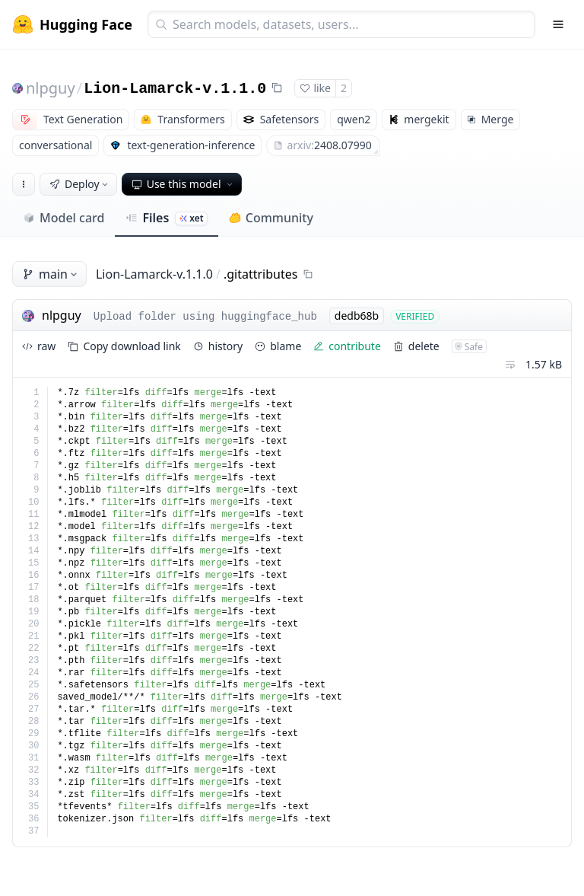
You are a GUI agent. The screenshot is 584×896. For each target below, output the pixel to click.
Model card (63, 217)
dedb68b (357, 315)
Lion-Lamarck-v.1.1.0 (175, 88)
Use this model (183, 184)
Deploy (79, 184)
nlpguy (50, 88)
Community (271, 217)
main (51, 274)
